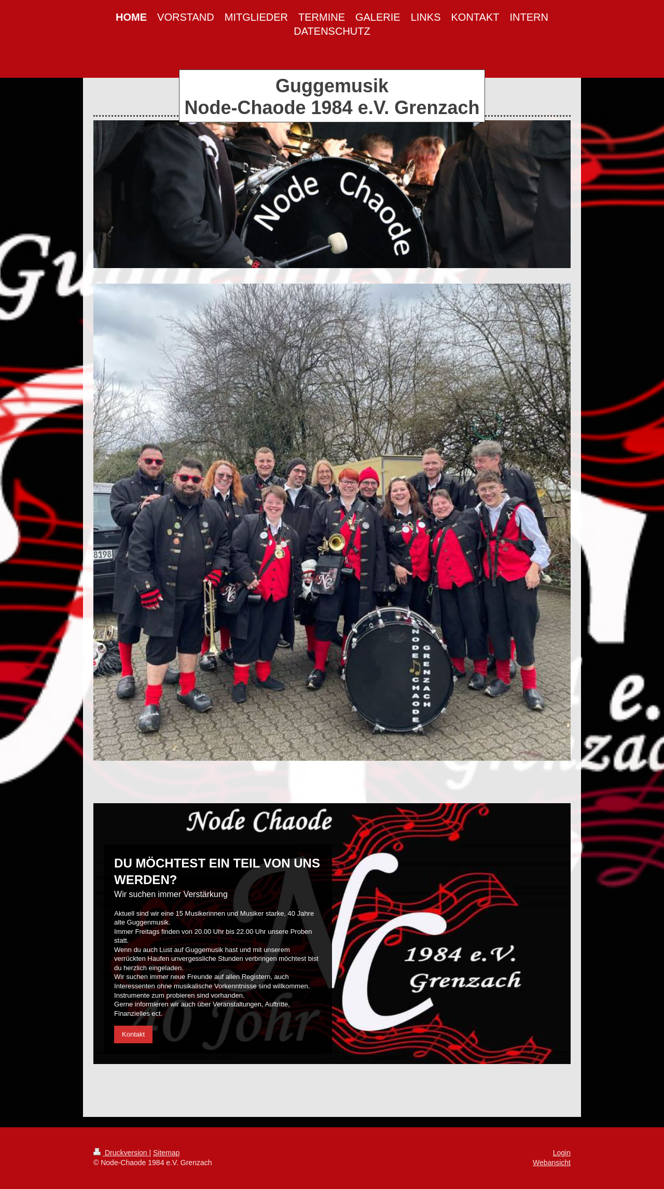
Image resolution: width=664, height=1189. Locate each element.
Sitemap (166, 1153)
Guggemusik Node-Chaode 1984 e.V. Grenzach (332, 96)
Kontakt (133, 1034)
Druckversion (121, 1153)
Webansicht (552, 1162)
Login (562, 1153)
